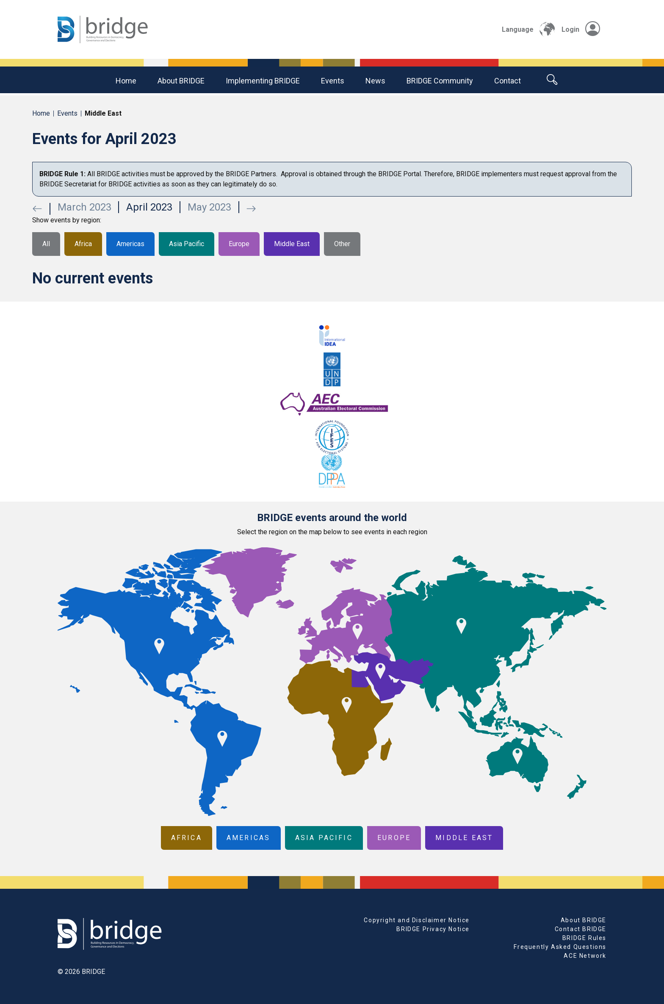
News (375, 80)
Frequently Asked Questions (560, 946)
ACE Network (585, 955)
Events (332, 80)
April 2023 (149, 207)
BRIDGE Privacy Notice (433, 929)
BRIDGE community (440, 80)
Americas (130, 244)
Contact (507, 80)
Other (342, 244)
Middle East (292, 244)
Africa (83, 244)
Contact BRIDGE (580, 929)
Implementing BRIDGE (263, 80)
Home (126, 80)
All (46, 244)
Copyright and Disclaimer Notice (417, 920)
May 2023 (209, 207)
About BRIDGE (181, 80)
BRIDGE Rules (584, 938)
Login (581, 29)
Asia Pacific (186, 244)
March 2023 (84, 207)
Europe (239, 244)
